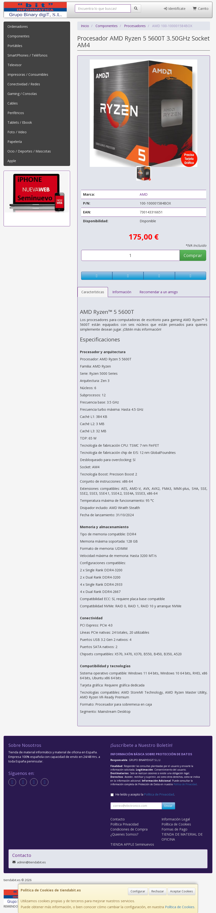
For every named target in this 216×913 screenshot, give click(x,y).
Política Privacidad (124, 824)
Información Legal (176, 819)
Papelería (14, 141)
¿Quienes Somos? (124, 834)
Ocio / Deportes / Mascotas (29, 151)
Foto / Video (17, 132)
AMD (144, 194)
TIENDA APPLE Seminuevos (132, 844)
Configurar (138, 891)
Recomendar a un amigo (158, 292)
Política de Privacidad (185, 784)
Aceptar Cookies (181, 891)
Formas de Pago (174, 829)
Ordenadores (17, 26)
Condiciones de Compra (129, 829)
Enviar (168, 806)
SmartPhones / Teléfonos (27, 55)
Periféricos (15, 113)
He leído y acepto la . (145, 794)
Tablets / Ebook (19, 122)
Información (121, 292)
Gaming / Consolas (22, 93)
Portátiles (14, 45)
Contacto (117, 819)
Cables (12, 103)
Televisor (14, 65)
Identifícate (174, 8)
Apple (11, 160)
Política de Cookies (179, 907)
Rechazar (157, 891)
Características (92, 292)
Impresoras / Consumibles (27, 74)
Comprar (193, 255)
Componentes (18, 36)
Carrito (201, 8)
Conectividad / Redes (23, 84)
